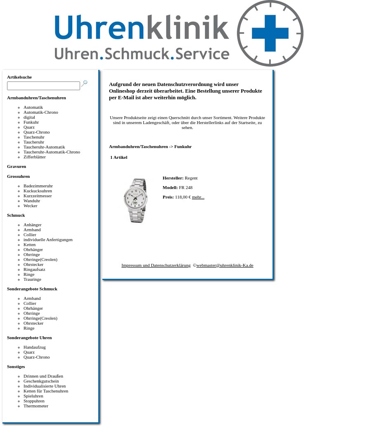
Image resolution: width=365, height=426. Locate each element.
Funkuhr (31, 122)
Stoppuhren (34, 400)
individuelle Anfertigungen (48, 239)
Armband (32, 229)
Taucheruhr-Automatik (44, 146)
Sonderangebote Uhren (29, 337)
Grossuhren (18, 176)
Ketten (30, 244)
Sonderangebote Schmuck (32, 288)
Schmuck (16, 215)
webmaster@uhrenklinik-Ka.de (225, 265)
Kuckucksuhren (38, 190)
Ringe (29, 274)
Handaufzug (35, 347)
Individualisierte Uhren (45, 385)
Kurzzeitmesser (38, 195)
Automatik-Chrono (41, 112)
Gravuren (16, 166)
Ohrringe (32, 254)
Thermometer (36, 405)
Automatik (33, 107)
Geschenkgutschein (41, 380)
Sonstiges (16, 366)
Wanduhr (32, 200)
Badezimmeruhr (38, 185)
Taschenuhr (34, 136)
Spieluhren (33, 395)
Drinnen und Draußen (43, 375)
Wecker (30, 205)
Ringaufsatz (34, 269)
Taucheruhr (34, 141)
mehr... (198, 196)
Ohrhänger (33, 249)
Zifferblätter (35, 156)
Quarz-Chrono (37, 131)
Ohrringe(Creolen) (40, 259)
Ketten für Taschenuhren (46, 390)
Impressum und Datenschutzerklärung (155, 265)
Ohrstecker (33, 264)
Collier (30, 234)
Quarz (29, 126)
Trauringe (32, 279)
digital (29, 117)
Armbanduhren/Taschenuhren (36, 97)
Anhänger (32, 224)
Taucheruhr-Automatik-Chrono (52, 151)
